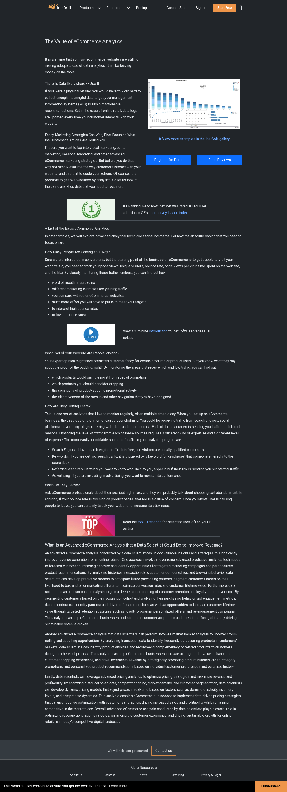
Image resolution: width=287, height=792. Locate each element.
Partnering (177, 775)
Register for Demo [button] (168, 160)
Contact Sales (177, 8)
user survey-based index (168, 213)
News (143, 775)
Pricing (141, 8)
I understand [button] (271, 786)
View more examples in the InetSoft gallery (194, 139)
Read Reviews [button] (219, 160)
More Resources (143, 768)
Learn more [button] (118, 786)
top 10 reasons (149, 522)
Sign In (201, 8)
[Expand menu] (98, 8)
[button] (91, 8)
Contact (110, 775)
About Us (76, 775)
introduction (158, 331)
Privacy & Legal (211, 775)
